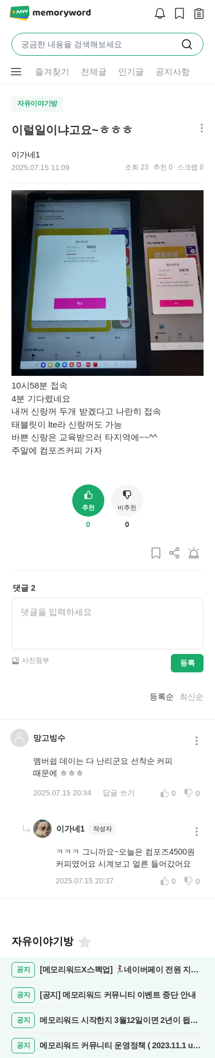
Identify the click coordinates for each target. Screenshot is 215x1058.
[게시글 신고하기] (194, 553)
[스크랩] (176, 14)
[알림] (157, 14)
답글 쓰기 (119, 792)
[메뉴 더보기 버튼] (16, 71)
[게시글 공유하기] (175, 553)
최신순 (191, 696)
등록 (187, 663)
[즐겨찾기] (84, 942)
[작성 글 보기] (196, 14)
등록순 (162, 696)
